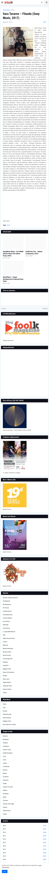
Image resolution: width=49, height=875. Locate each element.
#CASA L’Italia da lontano (10, 597)
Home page (6, 10)
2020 (24, 860)
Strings (5, 675)
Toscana (5, 800)
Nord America (7, 717)
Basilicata (6, 739)
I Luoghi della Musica (9, 631)
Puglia (5, 783)
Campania (6, 746)
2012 (24, 832)
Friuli (4, 756)
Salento (5, 790)
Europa (5, 711)
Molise (5, 773)
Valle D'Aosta (6, 810)
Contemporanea (7, 614)
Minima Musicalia (8, 648)
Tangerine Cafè (7, 686)
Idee (4, 635)
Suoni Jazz (6, 679)
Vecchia (44, 308)
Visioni (5, 692)
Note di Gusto (7, 655)
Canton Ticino (7, 749)
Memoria (5, 645)
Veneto (5, 814)
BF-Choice (6, 608)
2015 (24, 843)
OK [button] (5, 871)
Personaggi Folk (7, 658)
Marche (5, 770)
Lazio (4, 759)
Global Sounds (7, 714)
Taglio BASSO (7, 682)
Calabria (5, 743)
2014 (24, 839)
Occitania (5, 776)
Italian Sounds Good (9, 638)
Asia (4, 707)
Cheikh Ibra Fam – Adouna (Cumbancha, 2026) (33, 253)
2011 (24, 829)
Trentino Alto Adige (8, 804)
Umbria (5, 807)
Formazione (6, 628)
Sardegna (6, 793)
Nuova (4, 308)
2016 (24, 846)
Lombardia (6, 766)
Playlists (5, 662)
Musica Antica (7, 652)
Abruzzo (5, 736)
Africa (12, 10)
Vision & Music (7, 689)
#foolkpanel (6, 601)
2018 (24, 853)
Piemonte (5, 780)
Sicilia (4, 797)
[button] (2, 2)
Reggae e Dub (7, 669)
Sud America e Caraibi (9, 724)
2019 (24, 856)
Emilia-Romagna (8, 753)
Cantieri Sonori (7, 611)
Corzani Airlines (7, 618)
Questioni (5, 665)
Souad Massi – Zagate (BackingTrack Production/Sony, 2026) (13, 279)
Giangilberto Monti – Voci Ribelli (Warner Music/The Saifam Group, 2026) (13, 254)
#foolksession (7, 604)
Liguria (5, 763)
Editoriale (5, 625)
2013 (24, 836)
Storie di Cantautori (8, 672)
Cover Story (6, 621)
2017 (24, 849)
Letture (5, 641)
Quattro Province (8, 787)
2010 (24, 826)
